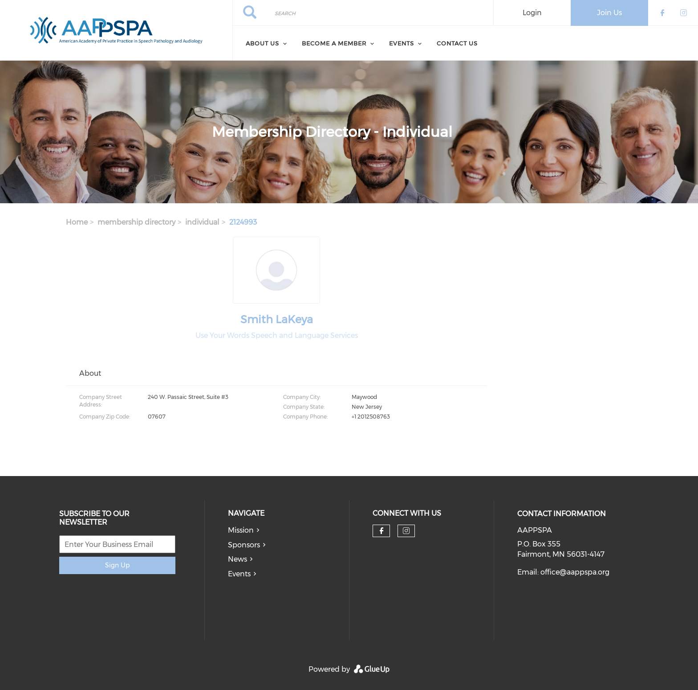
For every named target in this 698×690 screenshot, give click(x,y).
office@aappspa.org (574, 572)
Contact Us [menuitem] (457, 43)
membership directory (136, 222)
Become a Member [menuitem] (334, 43)
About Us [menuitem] (262, 43)
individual (202, 222)
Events (239, 574)
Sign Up (117, 565)
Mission (241, 530)
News (237, 559)
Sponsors (244, 545)
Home (77, 222)
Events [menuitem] (401, 43)
